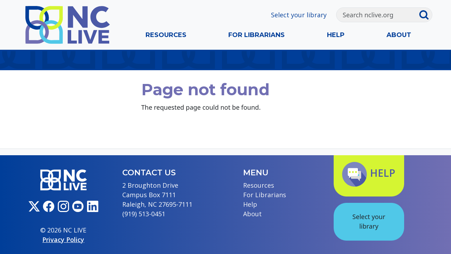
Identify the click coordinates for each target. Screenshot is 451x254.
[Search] (377, 14)
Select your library (299, 15)
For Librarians (256, 35)
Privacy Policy (63, 239)
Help (336, 35)
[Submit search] (425, 14)
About (399, 35)
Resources (166, 35)
